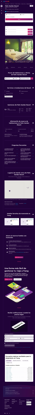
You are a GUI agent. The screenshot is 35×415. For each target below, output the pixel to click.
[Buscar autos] (1, 8)
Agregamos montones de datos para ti (19, 392)
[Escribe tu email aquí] (20, 340)
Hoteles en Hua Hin (8, 378)
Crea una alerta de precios (20, 252)
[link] (19, 257)
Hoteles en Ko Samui (9, 373)
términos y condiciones (19, 347)
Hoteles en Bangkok (9, 367)
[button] (2, 1)
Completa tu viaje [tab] (9, 362)
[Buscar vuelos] (1, 4)
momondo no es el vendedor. (19, 390)
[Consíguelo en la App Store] (28, 404)
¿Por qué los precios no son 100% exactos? (19, 393)
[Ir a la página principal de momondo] (6, 1)
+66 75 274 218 (7, 10)
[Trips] (1, 10)
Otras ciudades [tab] (8, 360)
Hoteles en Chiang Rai (9, 377)
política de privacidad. (27, 347)
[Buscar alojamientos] (1, 6)
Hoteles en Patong (8, 372)
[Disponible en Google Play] (28, 402)
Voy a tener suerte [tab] (25, 360)
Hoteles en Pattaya (8, 376)
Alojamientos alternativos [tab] (17, 360)
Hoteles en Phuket (8, 368)
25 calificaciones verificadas (14, 11)
